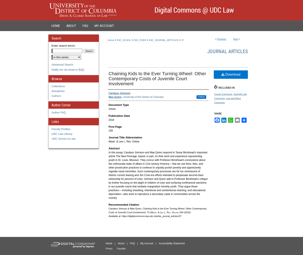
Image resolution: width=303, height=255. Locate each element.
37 (182, 40)
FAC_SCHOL (124, 40)
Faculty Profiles (61, 129)
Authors (56, 95)
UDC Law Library (62, 133)
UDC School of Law (63, 138)
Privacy (109, 248)
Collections (58, 86)
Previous (221, 39)
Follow (201, 97)
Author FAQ (59, 112)
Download (231, 74)
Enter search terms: (63, 45)
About (121, 243)
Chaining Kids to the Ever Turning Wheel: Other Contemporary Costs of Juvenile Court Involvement (157, 78)
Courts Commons (223, 94)
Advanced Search (62, 64)
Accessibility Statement (172, 243)
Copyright (121, 248)
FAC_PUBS (140, 40)
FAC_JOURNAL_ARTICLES (163, 40)
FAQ (132, 243)
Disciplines (58, 91)
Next (235, 39)
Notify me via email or (68, 69)
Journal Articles (227, 51)
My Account (146, 243)
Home (111, 40)
